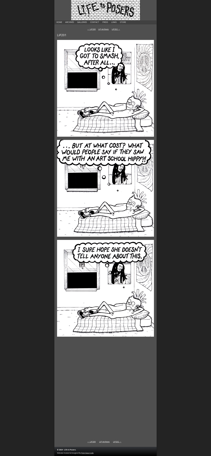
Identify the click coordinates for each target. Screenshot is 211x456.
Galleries (82, 22)
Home (59, 22)
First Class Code (87, 453)
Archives (69, 22)
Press (105, 22)
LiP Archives (103, 29)
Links (114, 22)
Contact (94, 22)
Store (123, 22)
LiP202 (116, 29)
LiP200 (91, 29)
